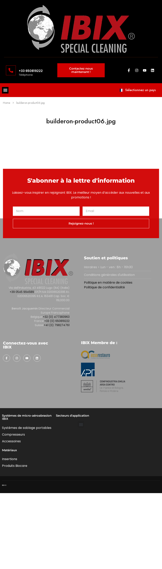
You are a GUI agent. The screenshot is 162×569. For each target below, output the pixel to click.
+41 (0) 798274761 (57, 325)
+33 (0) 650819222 (57, 321)
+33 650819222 (31, 71)
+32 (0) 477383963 (56, 317)
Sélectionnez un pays (138, 90)
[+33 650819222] (11, 70)
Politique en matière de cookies (108, 282)
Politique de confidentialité (104, 287)
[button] (5, 90)
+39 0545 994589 (22, 292)
